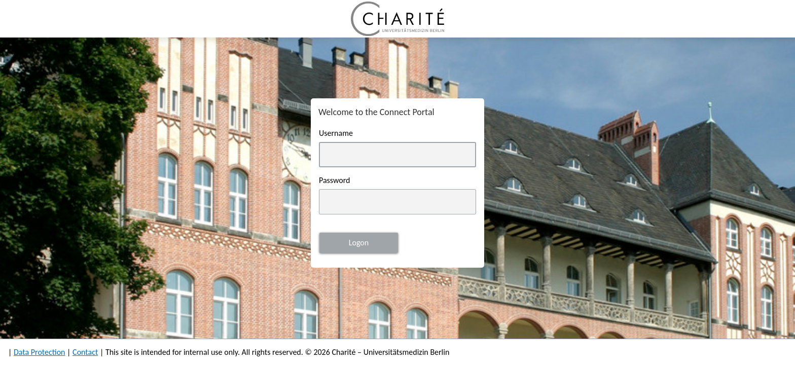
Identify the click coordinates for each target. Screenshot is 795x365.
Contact (85, 352)
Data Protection (39, 352)
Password (334, 180)
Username (336, 133)
